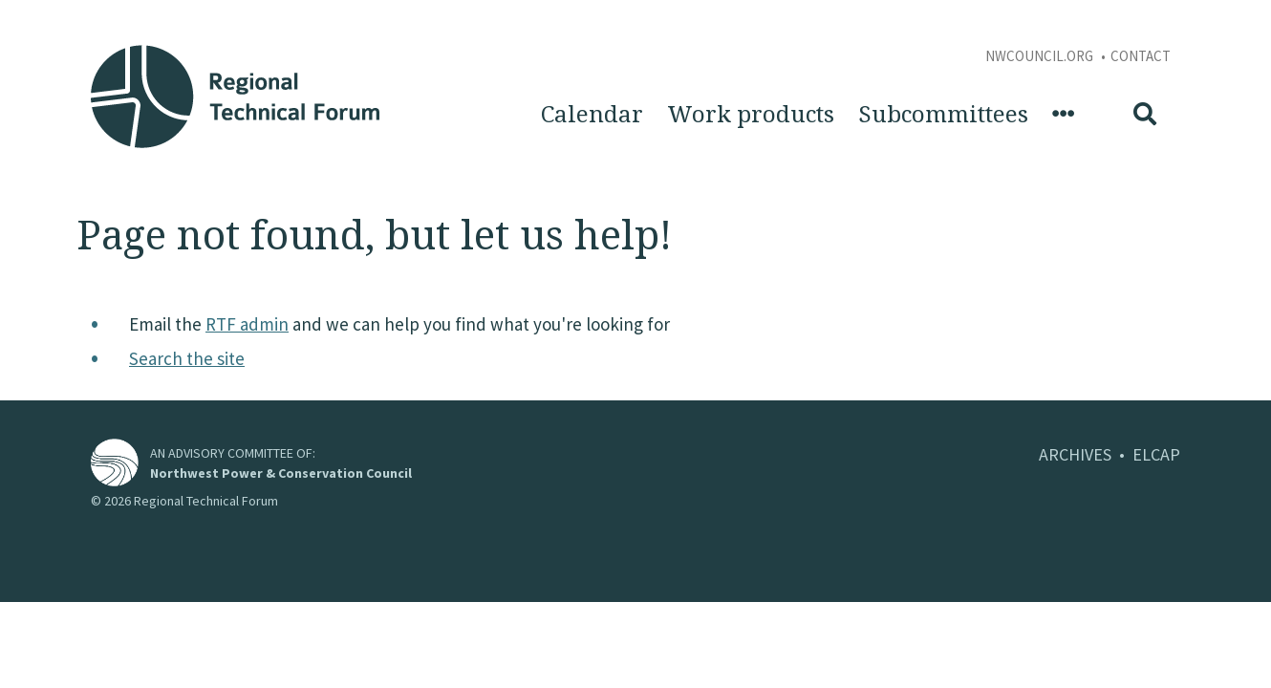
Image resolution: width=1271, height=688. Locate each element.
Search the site (187, 358)
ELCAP (1156, 454)
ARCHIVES (1075, 454)
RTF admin (247, 323)
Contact (1140, 56)
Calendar (592, 114)
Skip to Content (44, 10)
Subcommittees (943, 114)
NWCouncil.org (1040, 56)
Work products (750, 114)
